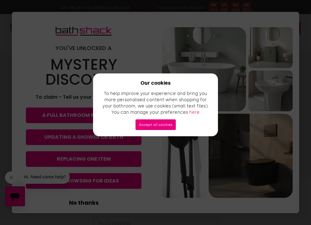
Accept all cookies (155, 124)
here (194, 112)
